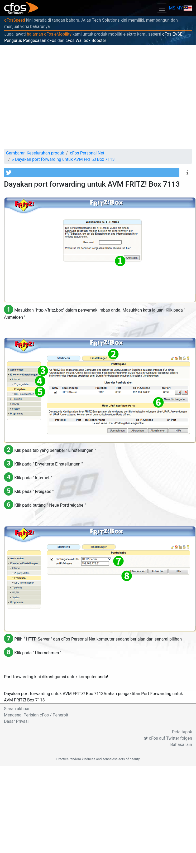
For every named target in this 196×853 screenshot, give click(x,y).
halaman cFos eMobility (49, 34)
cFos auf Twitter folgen (168, 738)
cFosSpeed (14, 20)
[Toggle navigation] (162, 8)
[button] (91, 172)
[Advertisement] (49, 96)
